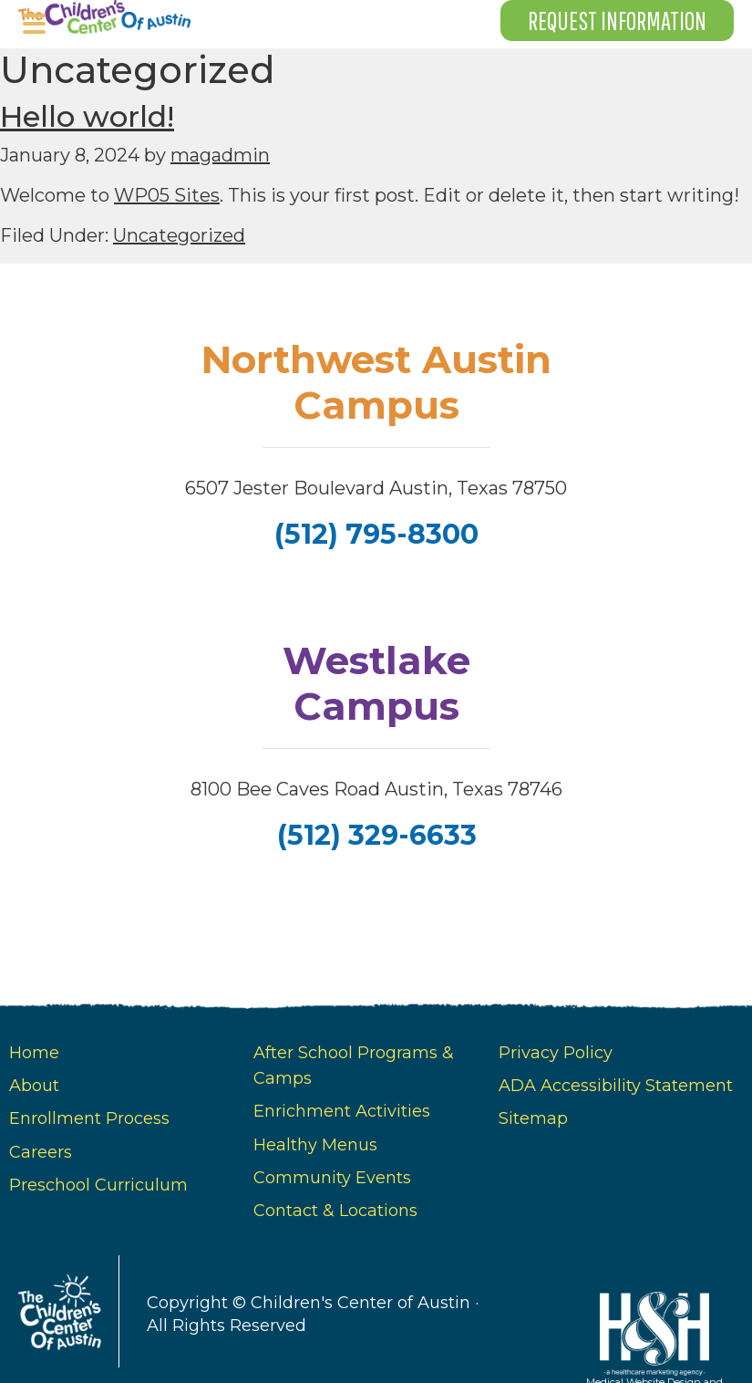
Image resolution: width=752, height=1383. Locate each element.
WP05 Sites (167, 195)
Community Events (332, 1178)
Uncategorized (179, 235)
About (34, 1086)
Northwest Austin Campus (376, 382)
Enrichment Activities (341, 1111)
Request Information (617, 20)
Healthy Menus (315, 1145)
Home (34, 1053)
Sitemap (533, 1118)
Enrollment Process (89, 1118)
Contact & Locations (335, 1211)
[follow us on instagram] (377, 898)
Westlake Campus (376, 683)
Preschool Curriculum (98, 1185)
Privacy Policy (556, 1053)
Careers (40, 1152)
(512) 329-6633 (376, 835)
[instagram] (377, 596)
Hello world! (87, 116)
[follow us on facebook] (375, 596)
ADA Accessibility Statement (616, 1086)
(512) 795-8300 (376, 533)
